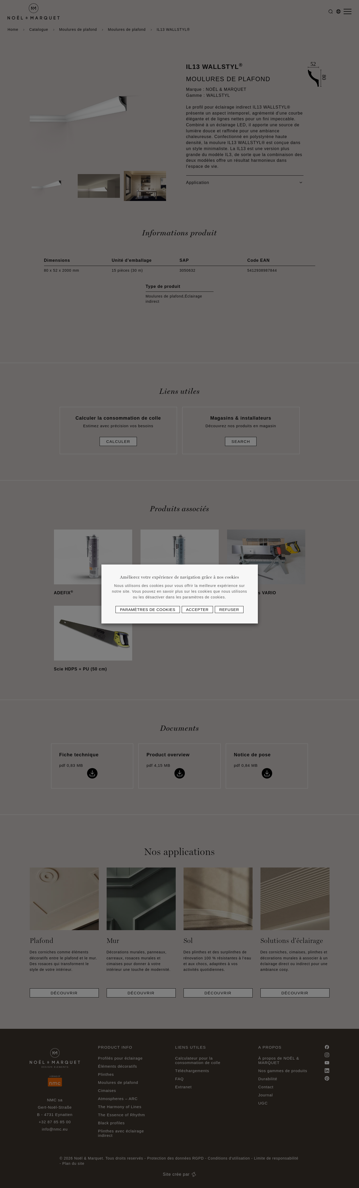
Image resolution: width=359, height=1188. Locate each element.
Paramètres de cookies (147, 609)
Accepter (197, 609)
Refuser (229, 609)
